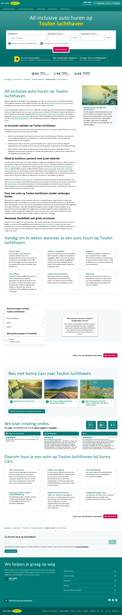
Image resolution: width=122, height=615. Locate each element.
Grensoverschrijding (14, 182)
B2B (98, 611)
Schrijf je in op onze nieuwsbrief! (20, 600)
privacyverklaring (82, 547)
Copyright (92, 611)
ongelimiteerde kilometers (19, 118)
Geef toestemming (11, 551)
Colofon (85, 611)
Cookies (79, 611)
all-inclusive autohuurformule (57, 103)
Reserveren (110, 355)
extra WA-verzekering (32, 112)
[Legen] (45, 38)
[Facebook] (109, 600)
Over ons (108, 611)
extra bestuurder (51, 169)
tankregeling (32, 202)
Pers (102, 611)
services (46, 164)
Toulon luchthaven (25, 318)
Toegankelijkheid (64, 611)
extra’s (28, 180)
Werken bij (115, 611)
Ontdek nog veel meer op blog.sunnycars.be (27, 411)
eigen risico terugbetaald (20, 116)
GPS (60, 169)
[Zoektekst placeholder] (57, 542)
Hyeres (25, 323)
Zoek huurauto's (61, 49)
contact (89, 4)
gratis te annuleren (47, 224)
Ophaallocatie (12, 34)
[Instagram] (113, 600)
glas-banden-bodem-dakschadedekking (51, 114)
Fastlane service (15, 167)
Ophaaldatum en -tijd (55, 34)
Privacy (73, 611)
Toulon (25, 327)
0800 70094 (13, 578)
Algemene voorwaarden (49, 611)
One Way (14, 184)
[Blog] (116, 600)
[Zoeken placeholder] (112, 542)
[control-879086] (59, 38)
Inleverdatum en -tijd (89, 34)
